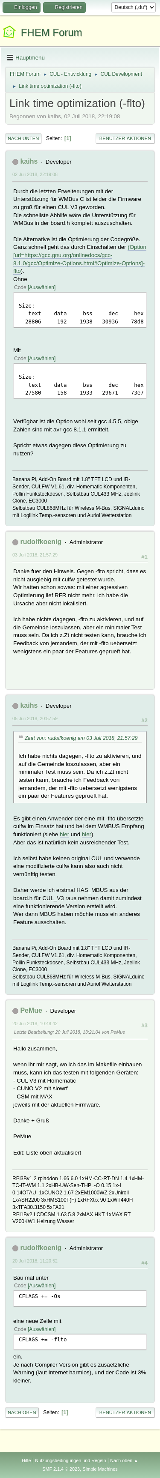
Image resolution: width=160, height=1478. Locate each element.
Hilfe (26, 1460)
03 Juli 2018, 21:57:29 (35, 554)
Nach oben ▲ (124, 1460)
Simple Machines (100, 1469)
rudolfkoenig (40, 541)
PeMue (31, 1010)
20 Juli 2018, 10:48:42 (35, 1023)
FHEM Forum (51, 32)
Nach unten (23, 138)
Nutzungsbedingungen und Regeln (70, 1460)
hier (64, 834)
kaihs (29, 161)
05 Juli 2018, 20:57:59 (35, 718)
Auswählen (41, 287)
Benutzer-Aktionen (125, 138)
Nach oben (22, 1412)
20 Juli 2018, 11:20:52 (35, 1260)
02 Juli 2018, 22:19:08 (35, 174)
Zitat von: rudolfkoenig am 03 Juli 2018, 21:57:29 (81, 738)
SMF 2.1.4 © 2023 (61, 1469)
